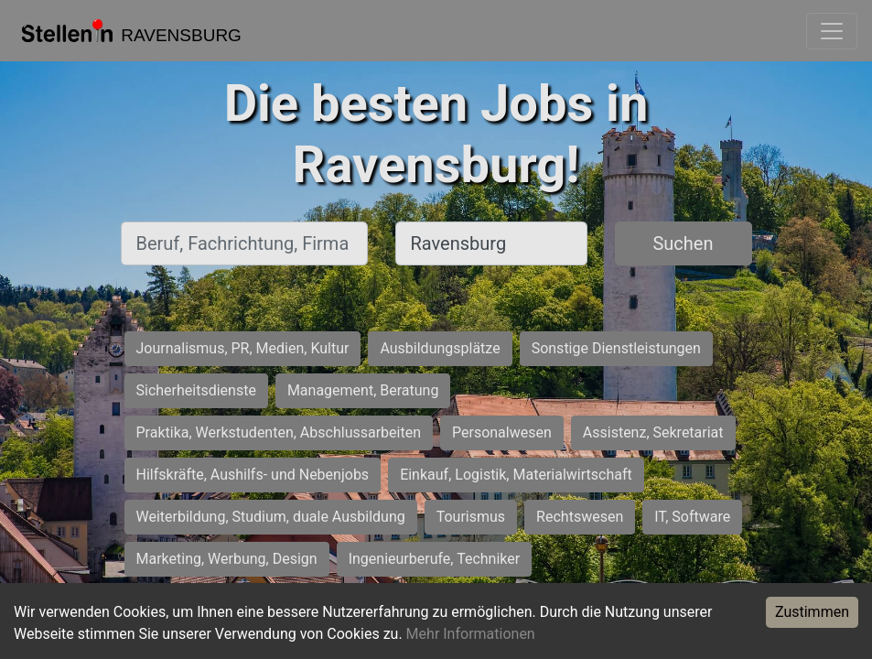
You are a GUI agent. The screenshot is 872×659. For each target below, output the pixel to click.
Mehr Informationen (470, 634)
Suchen (682, 243)
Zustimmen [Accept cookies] (812, 612)
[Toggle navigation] (831, 31)
